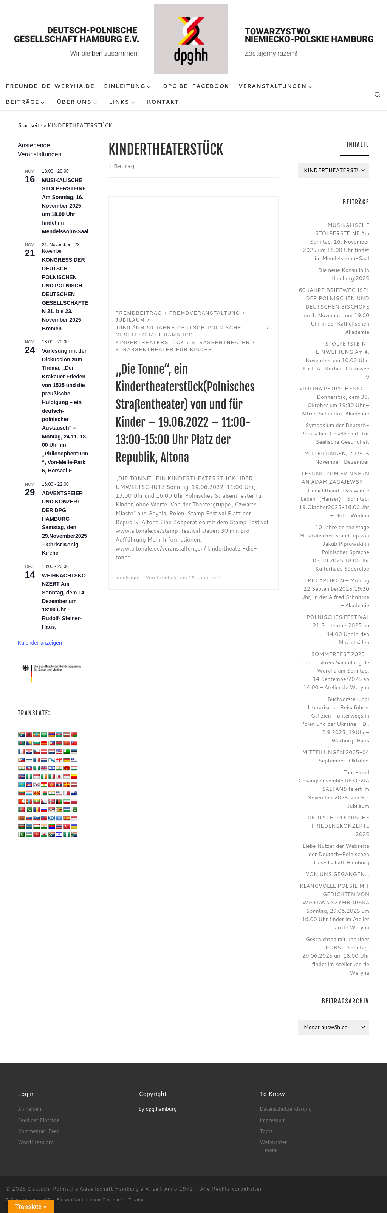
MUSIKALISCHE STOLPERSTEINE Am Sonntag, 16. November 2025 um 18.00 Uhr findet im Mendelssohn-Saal (65, 206)
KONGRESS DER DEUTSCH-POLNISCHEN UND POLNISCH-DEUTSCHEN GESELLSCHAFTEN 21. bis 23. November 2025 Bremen (65, 294)
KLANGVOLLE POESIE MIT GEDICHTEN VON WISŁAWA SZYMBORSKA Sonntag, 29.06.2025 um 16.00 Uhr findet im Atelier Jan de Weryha (334, 906)
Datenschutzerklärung (286, 1108)
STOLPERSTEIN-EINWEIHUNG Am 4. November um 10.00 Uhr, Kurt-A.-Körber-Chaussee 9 (335, 360)
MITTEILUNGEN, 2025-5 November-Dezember (336, 457)
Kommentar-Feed (39, 1130)
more (271, 1149)
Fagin (132, 577)
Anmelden (29, 1108)
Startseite (30, 125)
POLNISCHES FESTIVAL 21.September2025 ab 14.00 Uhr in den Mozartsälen (338, 629)
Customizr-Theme (123, 1200)
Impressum (273, 1119)
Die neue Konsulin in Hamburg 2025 (343, 274)
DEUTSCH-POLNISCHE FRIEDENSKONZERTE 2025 (338, 825)
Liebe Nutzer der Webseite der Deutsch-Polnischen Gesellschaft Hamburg (335, 854)
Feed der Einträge (38, 1119)
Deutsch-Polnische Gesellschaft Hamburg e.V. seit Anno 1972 (111, 1188)
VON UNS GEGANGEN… (337, 874)
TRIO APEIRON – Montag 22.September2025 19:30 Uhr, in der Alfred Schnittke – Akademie (335, 592)
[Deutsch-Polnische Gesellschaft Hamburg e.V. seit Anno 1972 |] (193, 38)
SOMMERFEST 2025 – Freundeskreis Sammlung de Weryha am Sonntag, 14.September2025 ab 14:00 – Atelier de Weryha (334, 670)
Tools (266, 1130)
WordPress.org (36, 1141)
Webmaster (273, 1141)
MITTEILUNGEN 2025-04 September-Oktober (335, 756)
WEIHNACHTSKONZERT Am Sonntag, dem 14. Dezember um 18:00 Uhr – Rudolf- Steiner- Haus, (64, 601)
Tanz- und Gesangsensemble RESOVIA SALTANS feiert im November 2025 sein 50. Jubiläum (333, 788)
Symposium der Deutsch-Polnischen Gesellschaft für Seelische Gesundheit (335, 433)
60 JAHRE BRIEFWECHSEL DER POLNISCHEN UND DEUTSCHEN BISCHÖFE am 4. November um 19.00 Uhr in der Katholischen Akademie (334, 310)
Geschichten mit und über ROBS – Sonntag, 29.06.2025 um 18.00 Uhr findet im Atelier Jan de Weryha (335, 955)
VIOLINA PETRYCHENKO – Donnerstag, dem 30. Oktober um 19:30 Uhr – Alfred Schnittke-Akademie (334, 400)
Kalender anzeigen (40, 643)
